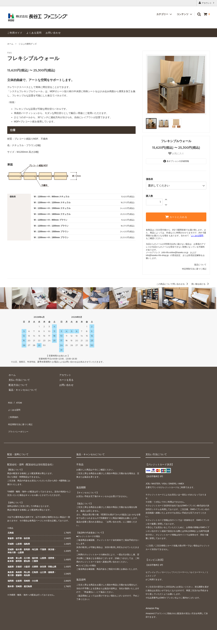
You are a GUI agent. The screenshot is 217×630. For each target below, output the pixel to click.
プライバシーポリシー (19, 420)
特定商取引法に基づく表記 (194, 267)
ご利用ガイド (14, 32)
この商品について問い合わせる (172, 283)
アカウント (206, 2)
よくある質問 (34, 32)
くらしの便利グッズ (27, 44)
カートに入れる (176, 215)
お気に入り (176, 153)
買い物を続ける (200, 283)
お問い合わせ (53, 32)
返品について (200, 263)
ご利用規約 (13, 410)
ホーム (10, 44)
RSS (9, 400)
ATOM (17, 400)
